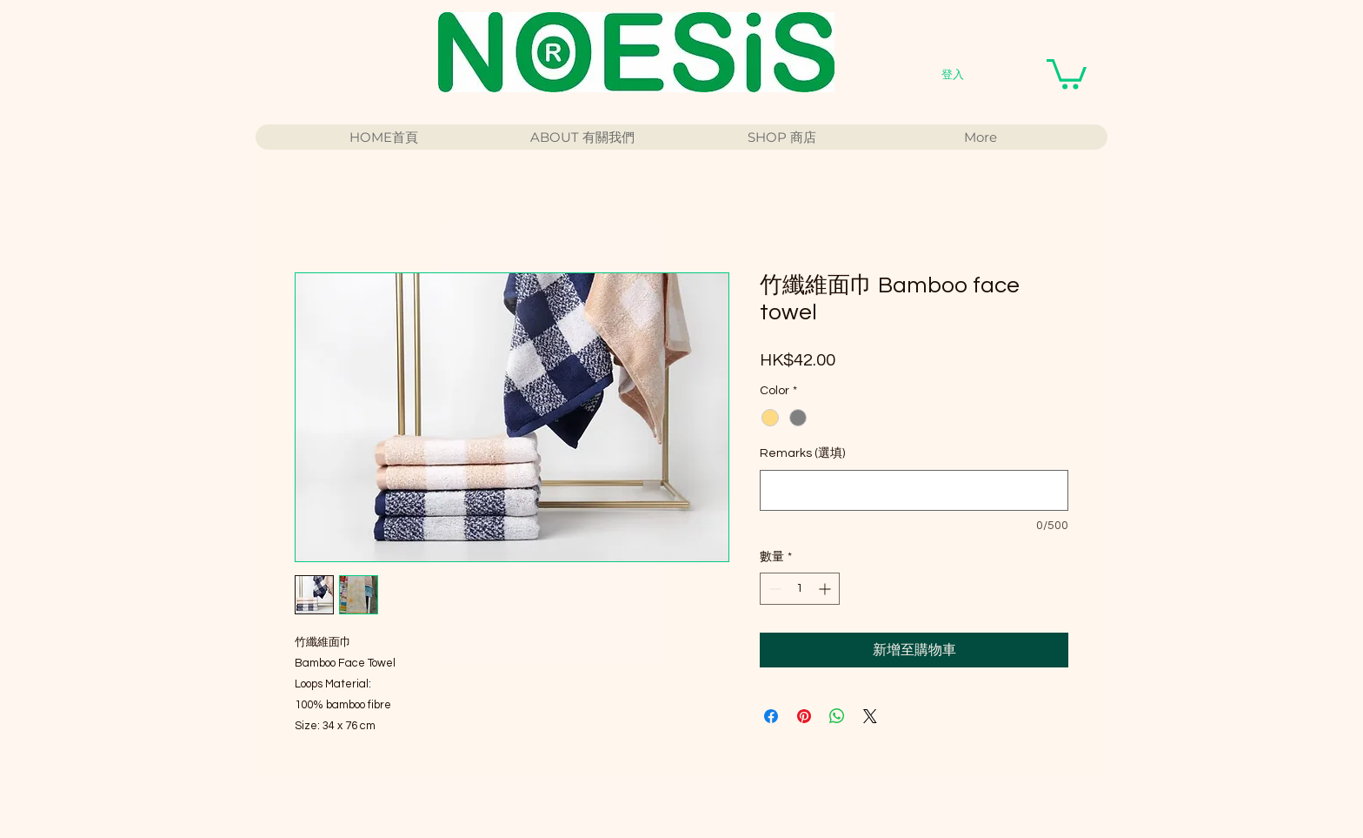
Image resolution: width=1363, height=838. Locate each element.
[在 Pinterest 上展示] (804, 716)
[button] (1067, 73)
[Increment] (826, 588)
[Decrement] (773, 588)
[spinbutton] (799, 588)
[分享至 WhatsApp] (837, 716)
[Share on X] (870, 716)
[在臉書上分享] (771, 716)
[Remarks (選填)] (914, 490)
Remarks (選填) (802, 453)
